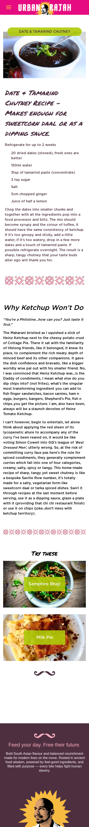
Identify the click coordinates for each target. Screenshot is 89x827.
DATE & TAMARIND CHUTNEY (44, 31)
